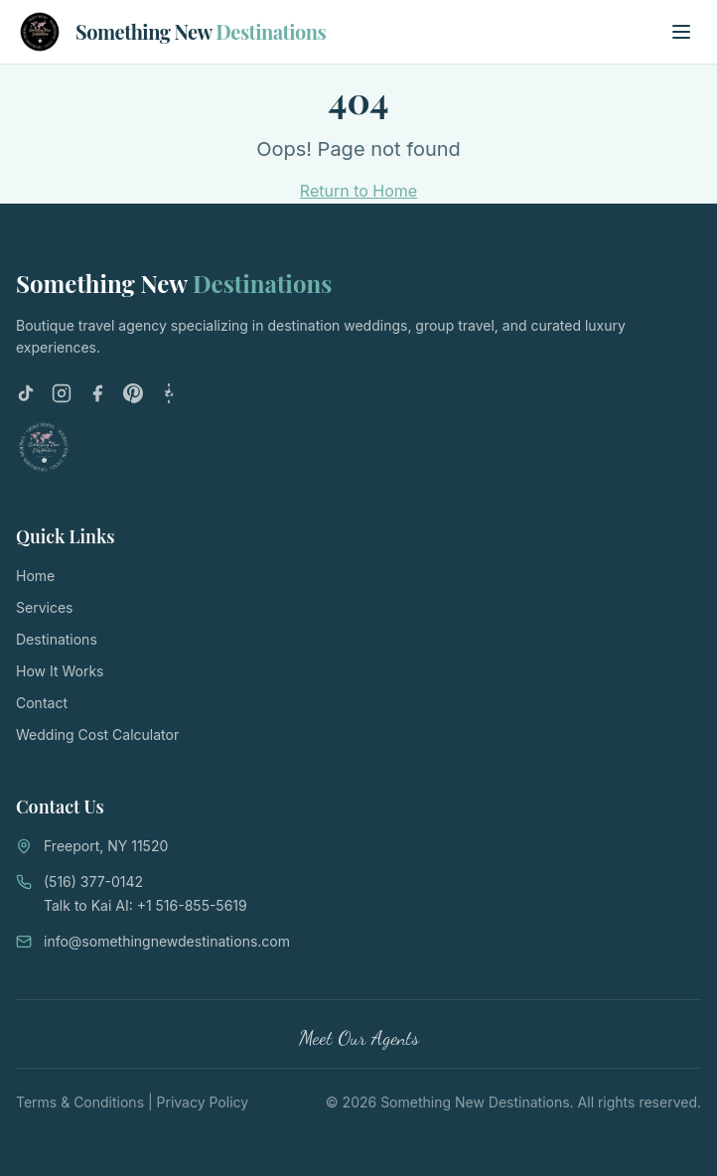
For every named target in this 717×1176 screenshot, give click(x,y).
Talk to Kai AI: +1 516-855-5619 (145, 905)
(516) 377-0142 (93, 881)
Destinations (56, 639)
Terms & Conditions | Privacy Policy (132, 1102)
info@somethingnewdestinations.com (167, 941)
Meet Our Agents (359, 1038)
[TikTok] (26, 393)
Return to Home (358, 191)
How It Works (59, 670)
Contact (42, 702)
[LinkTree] (169, 393)
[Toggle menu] (681, 32)
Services (44, 607)
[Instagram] (62, 393)
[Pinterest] (133, 393)
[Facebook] (97, 393)
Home (35, 575)
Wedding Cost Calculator (97, 734)
